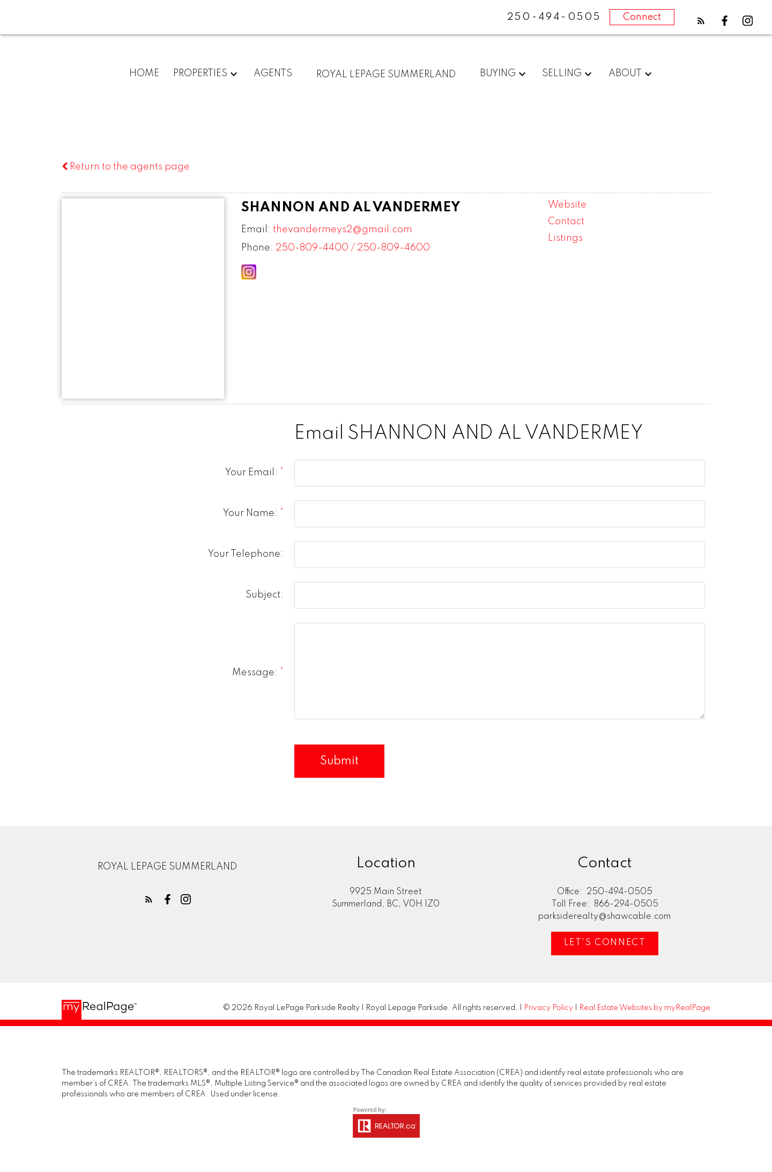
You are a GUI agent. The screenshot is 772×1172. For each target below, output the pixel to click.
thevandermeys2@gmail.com (342, 229)
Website (567, 205)
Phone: (257, 248)
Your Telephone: (246, 554)
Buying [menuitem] (498, 73)
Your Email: (252, 472)
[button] (701, 21)
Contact (566, 221)
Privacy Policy (548, 1008)
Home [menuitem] (144, 73)
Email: (256, 229)
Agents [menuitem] (273, 73)
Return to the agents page (126, 167)
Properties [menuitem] (200, 73)
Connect (642, 17)
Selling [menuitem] (562, 73)
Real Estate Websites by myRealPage (644, 1008)
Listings (565, 238)
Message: (256, 672)
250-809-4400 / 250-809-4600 (353, 248)
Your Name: (251, 513)
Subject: (265, 595)
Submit (339, 761)
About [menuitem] (625, 73)
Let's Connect (605, 943)
